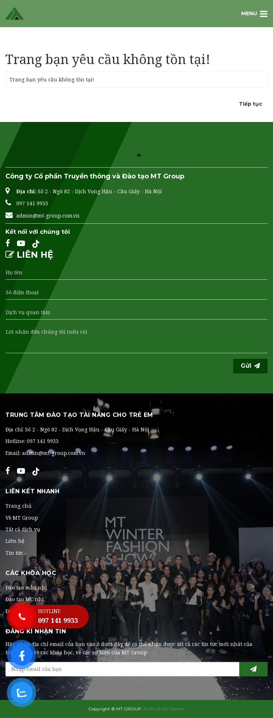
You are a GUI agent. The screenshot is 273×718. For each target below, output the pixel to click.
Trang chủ (21, 45)
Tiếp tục (250, 104)
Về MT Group (21, 517)
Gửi (250, 365)
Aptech (177, 708)
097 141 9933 (32, 203)
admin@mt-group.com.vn (48, 215)
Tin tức (14, 552)
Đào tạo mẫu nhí (26, 587)
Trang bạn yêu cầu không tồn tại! (97, 45)
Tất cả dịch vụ (22, 529)
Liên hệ (14, 540)
